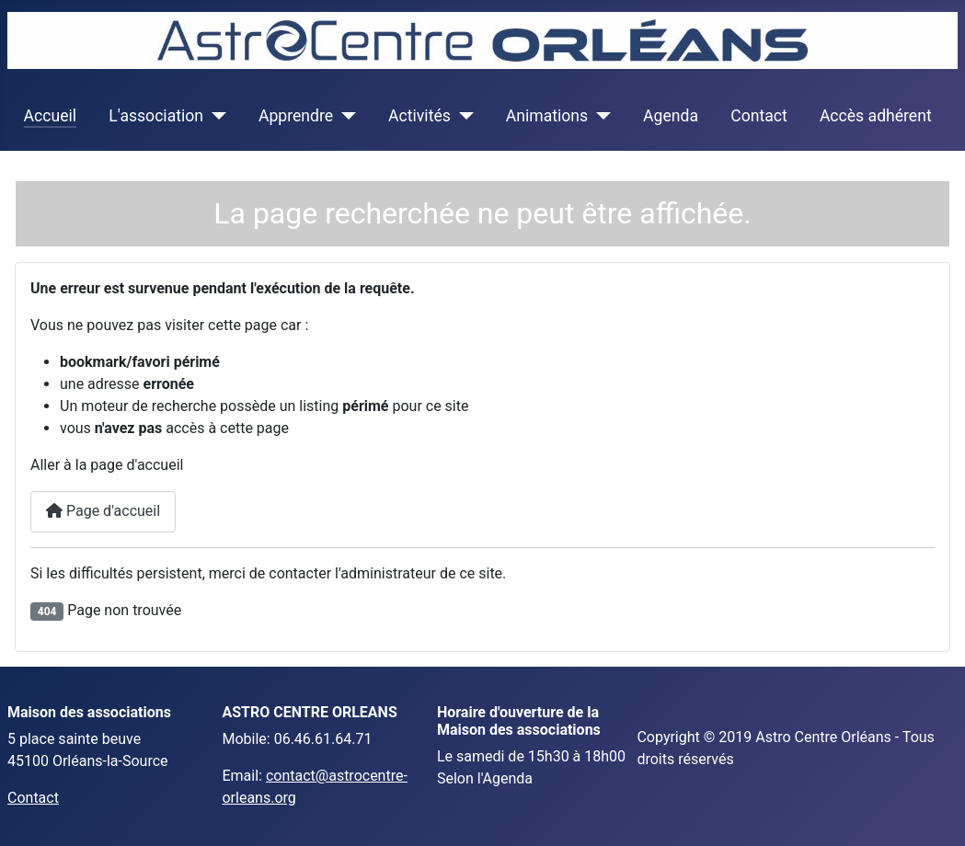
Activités (419, 116)
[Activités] (462, 116)
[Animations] (599, 116)
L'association (156, 116)
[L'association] (214, 116)
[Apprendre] (344, 116)
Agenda (670, 116)
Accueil (50, 116)
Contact (758, 116)
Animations (547, 116)
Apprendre (295, 116)
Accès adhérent (876, 116)
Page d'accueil (103, 511)
